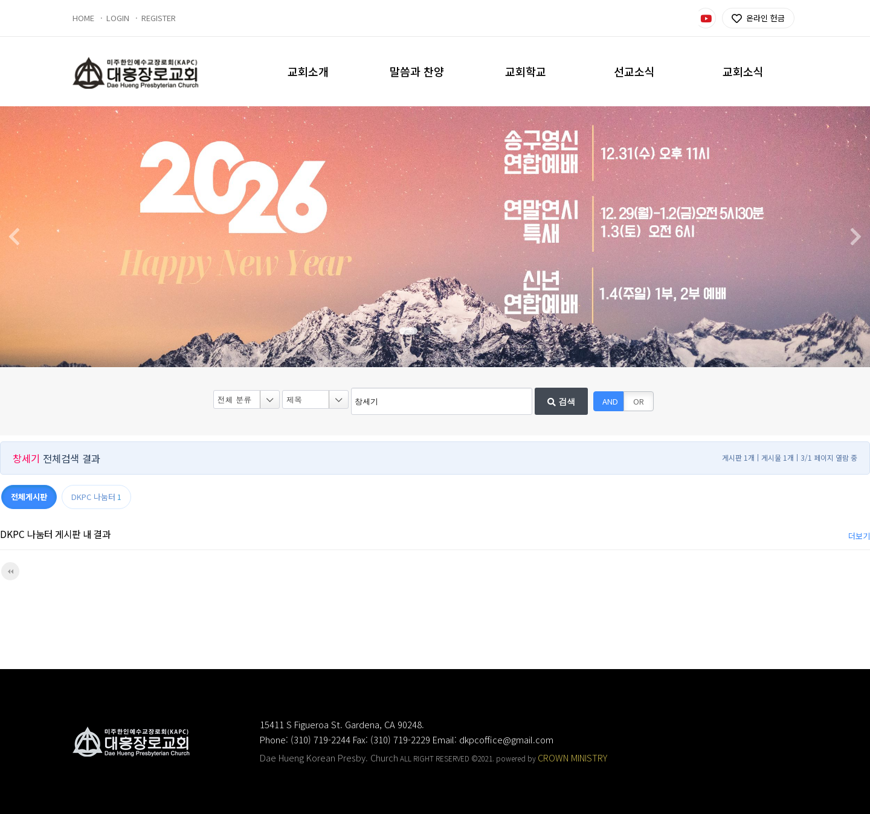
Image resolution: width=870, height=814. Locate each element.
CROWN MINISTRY (572, 757)
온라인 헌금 (758, 18)
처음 (10, 571)
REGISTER (158, 18)
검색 (561, 402)
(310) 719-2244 (320, 739)
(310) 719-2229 (400, 739)
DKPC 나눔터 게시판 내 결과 (55, 533)
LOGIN (117, 18)
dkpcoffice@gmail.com (506, 739)
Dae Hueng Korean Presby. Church (329, 757)
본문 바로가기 (0, 0)
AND (610, 401)
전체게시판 (29, 496)
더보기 (859, 536)
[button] (408, 331)
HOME (83, 18)
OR (638, 401)
